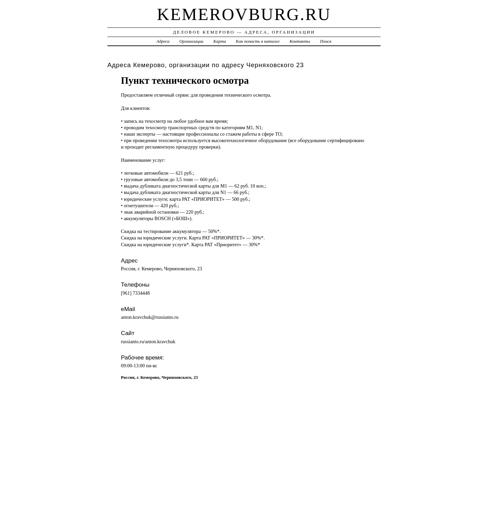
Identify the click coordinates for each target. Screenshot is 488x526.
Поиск (325, 41)
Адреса (163, 41)
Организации (191, 41)
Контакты (299, 41)
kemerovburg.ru (244, 14)
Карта (220, 41)
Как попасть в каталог (258, 41)
